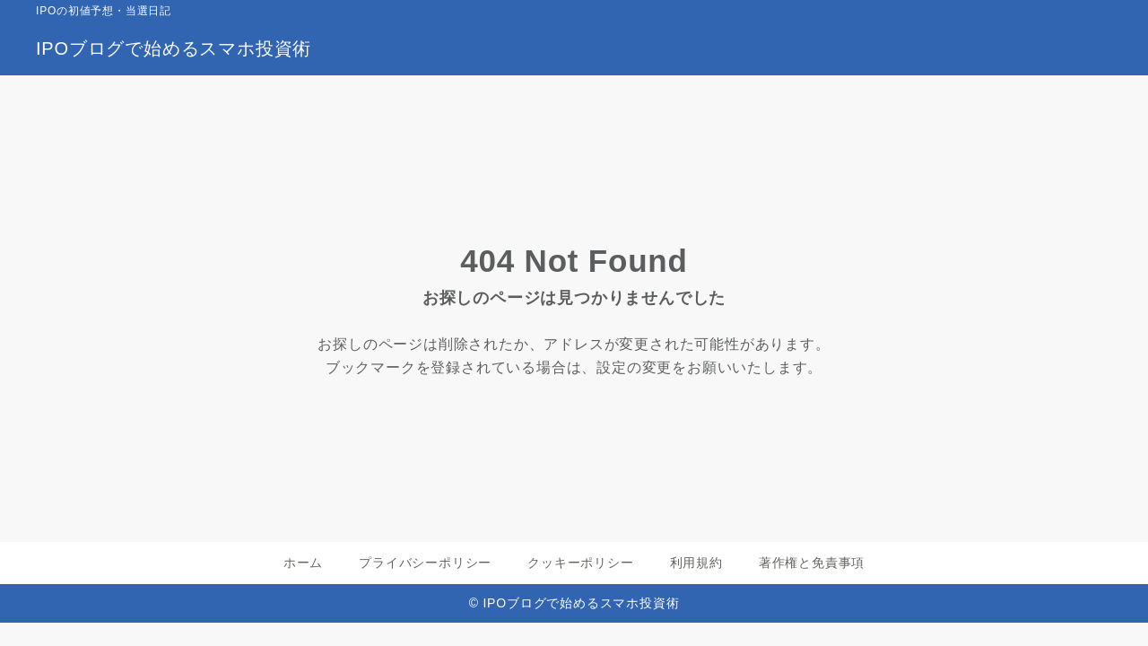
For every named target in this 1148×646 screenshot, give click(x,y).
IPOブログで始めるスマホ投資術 (173, 48)
